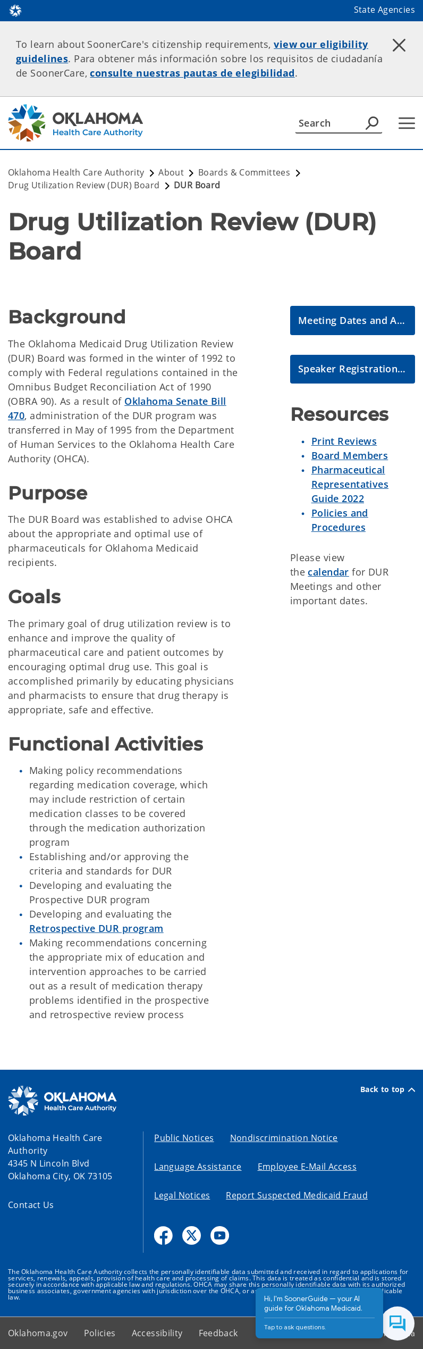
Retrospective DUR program (96, 928)
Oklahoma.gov (38, 1333)
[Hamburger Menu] (407, 123)
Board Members (349, 455)
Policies (100, 1333)
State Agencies (384, 9)
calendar (328, 571)
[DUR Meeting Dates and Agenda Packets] (352, 320)
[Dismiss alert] (399, 45)
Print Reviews (344, 441)
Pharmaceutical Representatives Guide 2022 (349, 484)
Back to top (387, 1089)
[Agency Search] (372, 123)
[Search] (339, 123)
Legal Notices (182, 1195)
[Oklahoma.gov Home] (15, 10)
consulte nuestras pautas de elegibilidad (192, 72)
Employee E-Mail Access (307, 1166)
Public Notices (184, 1138)
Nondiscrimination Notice (284, 1138)
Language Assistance (197, 1166)
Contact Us (31, 1205)
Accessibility (157, 1333)
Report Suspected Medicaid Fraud (297, 1195)
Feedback (218, 1333)
